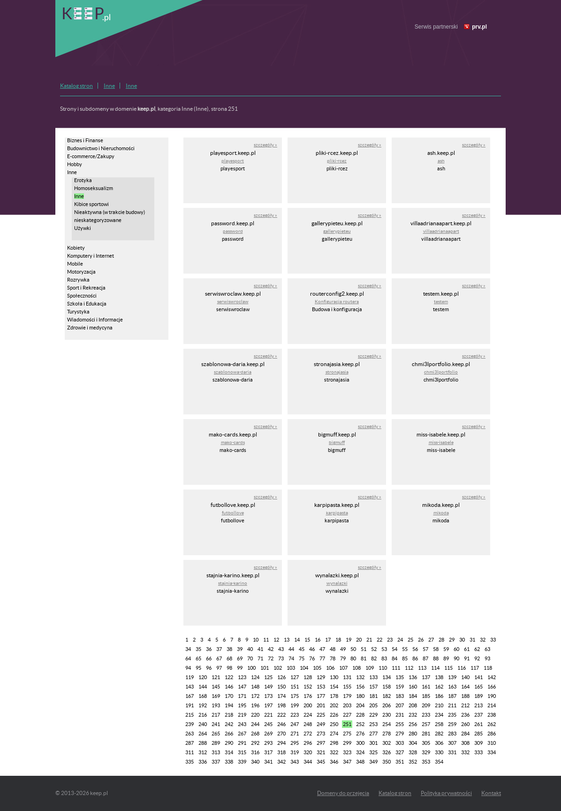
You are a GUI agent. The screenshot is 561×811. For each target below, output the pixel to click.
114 (435, 668)
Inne (109, 86)
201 (321, 705)
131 (347, 677)
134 (386, 677)
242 (229, 724)
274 (334, 733)
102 (277, 668)
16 (317, 640)
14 (297, 640)
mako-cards (233, 442)
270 (281, 733)
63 (487, 649)
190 (491, 696)
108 (356, 668)
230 (386, 715)
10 (255, 640)
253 (373, 724)
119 (189, 677)
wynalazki (337, 583)
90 (456, 658)
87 (425, 658)
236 (465, 715)
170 (229, 696)
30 (462, 640)
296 (307, 743)
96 (209, 668)
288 (202, 743)
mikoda (441, 512)
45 (301, 649)
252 (360, 724)
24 (400, 640)
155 (347, 686)
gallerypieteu (337, 231)
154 (334, 686)
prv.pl (479, 26)
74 (291, 658)
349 (373, 762)
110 (383, 668)
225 (321, 715)
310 (491, 743)
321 (321, 752)
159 (399, 686)
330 (439, 752)
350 (386, 762)
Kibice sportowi (91, 204)
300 (360, 743)
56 (415, 649)
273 (321, 733)
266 (229, 733)
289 (216, 743)
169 (216, 696)
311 (189, 752)
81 (363, 658)
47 (322, 649)
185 (426, 696)
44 (291, 649)
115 (448, 668)
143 (189, 686)
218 (229, 715)
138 (439, 677)
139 (452, 677)
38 (229, 649)
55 (405, 649)
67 (219, 658)
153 (321, 686)
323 (347, 752)
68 (229, 658)
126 (281, 677)
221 (268, 715)
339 (242, 762)
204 (360, 705)
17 (328, 640)
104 (304, 668)
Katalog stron (76, 86)
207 (399, 705)
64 (188, 658)
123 (242, 677)
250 (334, 724)
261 (478, 724)
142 (491, 677)
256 (413, 724)
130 (334, 677)
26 (421, 640)
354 (439, 762)
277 (373, 733)
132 (360, 677)
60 (456, 649)
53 (384, 649)
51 (363, 649)
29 (452, 640)
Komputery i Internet (90, 256)
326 (386, 752)
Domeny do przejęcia (343, 793)
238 (491, 715)
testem (441, 301)
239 (189, 724)
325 (373, 752)
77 (322, 658)
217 (216, 715)
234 (439, 715)
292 (255, 743)
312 (202, 752)
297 (321, 743)
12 (276, 640)
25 (410, 640)
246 (281, 724)
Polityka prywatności (446, 793)
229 (373, 715)
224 (307, 715)
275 (347, 733)
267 (242, 733)
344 (307, 762)
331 (452, 752)
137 (426, 677)
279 (399, 733)
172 (255, 696)
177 (321, 696)
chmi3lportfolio (441, 372)
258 (439, 724)
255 (399, 724)
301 (373, 743)
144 (202, 686)
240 (202, 724)
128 (307, 677)
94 (188, 668)
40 (250, 649)
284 (465, 733)
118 (488, 668)
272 (307, 733)
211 (452, 705)
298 (334, 743)
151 (294, 686)
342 (281, 762)
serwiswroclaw (233, 301)
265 (216, 733)
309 (478, 743)
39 (240, 649)
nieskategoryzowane (97, 220)
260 (465, 724)
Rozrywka (78, 280)
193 (216, 705)
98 (229, 668)
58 (436, 649)
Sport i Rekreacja (86, 288)
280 (413, 733)
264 (202, 733)
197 (268, 705)
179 (347, 696)
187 (452, 696)
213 (478, 705)
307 (452, 743)
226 (334, 715)
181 (373, 696)
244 (255, 724)
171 (242, 696)
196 (255, 705)
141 (478, 677)
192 (202, 705)
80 (353, 658)
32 (482, 640)
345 (321, 762)
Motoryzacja (81, 272)
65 (198, 658)
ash (441, 160)
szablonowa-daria (232, 372)
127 (294, 677)
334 (491, 752)
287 (189, 743)
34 (188, 649)
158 (386, 686)
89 (446, 658)
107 (343, 668)
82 (374, 658)
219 (242, 715)
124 (255, 677)
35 (198, 649)
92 (477, 658)
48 (332, 649)
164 (465, 686)
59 (446, 649)
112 (409, 668)
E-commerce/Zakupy (90, 156)
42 (270, 649)
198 (281, 705)
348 (360, 762)
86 (415, 658)
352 (413, 762)
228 (360, 715)
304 (413, 743)
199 (294, 705)
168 (202, 696)
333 (478, 752)
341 (268, 762)
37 (219, 649)
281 (426, 733)
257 (426, 724)
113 (422, 668)
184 (413, 696)
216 (202, 715)
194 (229, 705)
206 (386, 705)
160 (413, 686)
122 (229, 677)
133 (373, 677)
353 (426, 762)
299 (347, 743)
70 (250, 658)
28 (441, 640)
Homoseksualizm (93, 188)
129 (321, 677)
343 (294, 762)
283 (452, 733)
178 (334, 696)
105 (317, 668)
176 (307, 696)
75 (301, 658)
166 (491, 686)
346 (334, 762)
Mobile (75, 264)
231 (399, 715)
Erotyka (83, 180)
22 (379, 640)
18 (338, 640)
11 (266, 640)
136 (413, 677)
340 (255, 762)
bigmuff (337, 442)
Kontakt (491, 793)
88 (436, 658)
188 (465, 696)
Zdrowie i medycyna (90, 327)
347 (347, 762)
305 (426, 743)
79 (343, 658)
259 (452, 724)
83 (384, 658)
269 (268, 733)
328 (413, 752)
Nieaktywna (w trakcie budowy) (109, 212)
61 (467, 649)
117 (474, 668)
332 (465, 752)
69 (240, 658)
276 (360, 733)
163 (452, 686)
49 (343, 649)
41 (260, 649)
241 (216, 724)
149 (268, 686)
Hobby (74, 164)
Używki (82, 228)
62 (477, 649)
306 (439, 743)
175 (294, 696)
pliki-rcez (337, 160)
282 (439, 733)
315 (242, 752)
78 (332, 658)
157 (373, 686)
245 (268, 724)
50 (353, 649)
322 (334, 752)
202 (334, 705)
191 (189, 705)
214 (491, 705)
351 (399, 762)
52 (374, 649)
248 (307, 724)
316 (255, 752)
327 (399, 752)
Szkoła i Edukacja (86, 303)
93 (487, 658)
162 (439, 686)
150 (281, 686)
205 (373, 705)
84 (394, 658)
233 (426, 715)
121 (216, 677)
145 (216, 686)
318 (281, 752)
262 (491, 724)
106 (330, 668)
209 (426, 705)
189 (478, 696)
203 (347, 705)
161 (426, 686)
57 (425, 649)
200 (307, 705)
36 (209, 649)
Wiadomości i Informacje (95, 319)
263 (189, 733)
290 (229, 743)
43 (281, 649)
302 (386, 743)
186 (439, 696)
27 (431, 640)
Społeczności (82, 295)
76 (312, 658)
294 (281, 743)
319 (294, 752)
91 (467, 658)
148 (255, 686)
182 (386, 696)
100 (251, 668)
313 (216, 752)
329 (426, 752)
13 (286, 640)
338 (229, 762)
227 (347, 715)
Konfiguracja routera (337, 301)
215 (189, 715)
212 (465, 705)
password (233, 231)
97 (219, 668)
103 (291, 668)
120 (202, 677)
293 (268, 743)
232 (413, 715)
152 (307, 686)
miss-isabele (441, 442)
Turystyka (78, 311)
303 (399, 743)
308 (465, 743)
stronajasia (337, 372)
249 (321, 724)
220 (255, 715)
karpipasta (337, 512)
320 (307, 752)
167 (189, 696)
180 (360, 696)
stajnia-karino (232, 583)
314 (229, 752)
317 (268, 752)
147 (242, 686)
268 (255, 733)
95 (198, 668)
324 (360, 752)
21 (369, 640)
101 (264, 668)
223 (294, 715)
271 (294, 733)
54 (394, 649)
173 (268, 696)
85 (405, 658)
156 (360, 686)
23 (390, 640)
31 (472, 640)
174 (281, 696)
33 (493, 640)
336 (202, 762)
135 (399, 677)
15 (307, 640)
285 (478, 733)
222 (281, 715)
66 (209, 658)
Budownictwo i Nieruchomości (101, 148)
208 (413, 705)
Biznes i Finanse (85, 140)
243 (242, 724)
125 (268, 677)
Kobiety (76, 248)
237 (478, 715)
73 (281, 658)
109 (369, 668)
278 (386, 733)
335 (189, 762)
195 (242, 705)
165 (478, 686)
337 (216, 762)
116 (461, 668)
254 (386, 724)
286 (491, 733)
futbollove (233, 512)
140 (465, 677)
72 (270, 658)
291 (242, 743)
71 (260, 658)
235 (452, 715)
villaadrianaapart (441, 231)
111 (396, 668)
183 (399, 696)
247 (294, 724)
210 (439, 705)
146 (229, 686)
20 (359, 640)
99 (240, 668)
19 (348, 640)
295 (294, 743)
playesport (232, 160)
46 (312, 649)
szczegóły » (265, 144)
